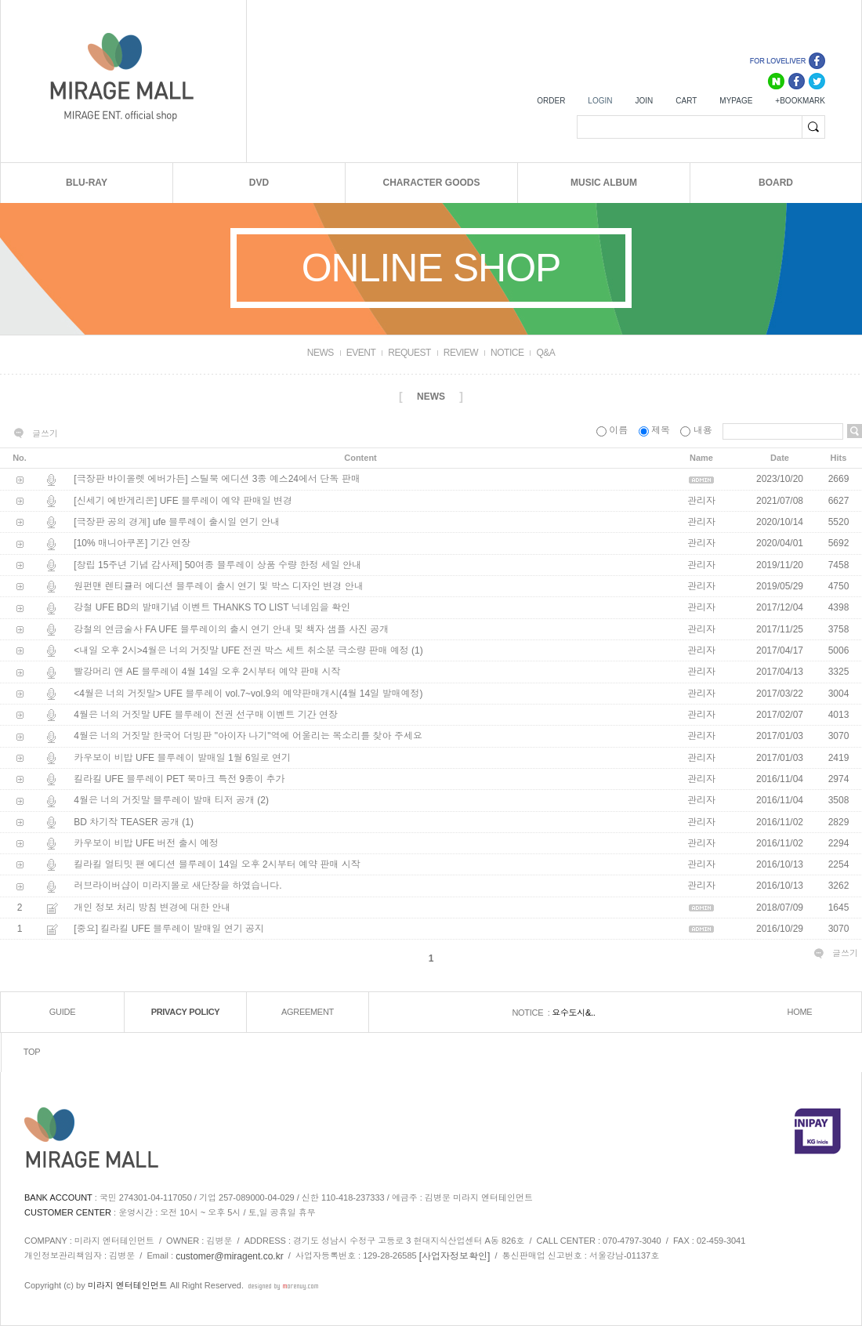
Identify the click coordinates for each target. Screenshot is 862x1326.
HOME (800, 1012)
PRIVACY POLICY (185, 1012)
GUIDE (62, 1012)
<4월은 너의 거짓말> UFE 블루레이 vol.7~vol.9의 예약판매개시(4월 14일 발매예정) (248, 693)
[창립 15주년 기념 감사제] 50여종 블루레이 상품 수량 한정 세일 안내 (217, 565)
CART (686, 100)
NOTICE (507, 352)
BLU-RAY (86, 182)
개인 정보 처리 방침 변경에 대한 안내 (152, 907)
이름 (613, 430)
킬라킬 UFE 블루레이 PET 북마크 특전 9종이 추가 (179, 779)
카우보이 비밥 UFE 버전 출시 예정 (146, 843)
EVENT (361, 352)
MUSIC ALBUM (603, 182)
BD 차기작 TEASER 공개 (126, 822)
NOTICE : (532, 1012)
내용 (697, 430)
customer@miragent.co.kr (230, 1256)
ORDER (551, 100)
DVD (259, 182)
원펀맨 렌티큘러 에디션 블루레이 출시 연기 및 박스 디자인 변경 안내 (218, 586)
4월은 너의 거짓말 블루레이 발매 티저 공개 (164, 800)
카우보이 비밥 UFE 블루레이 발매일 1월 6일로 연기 (182, 757)
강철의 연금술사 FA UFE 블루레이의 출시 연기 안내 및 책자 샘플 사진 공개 (231, 629)
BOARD (776, 182)
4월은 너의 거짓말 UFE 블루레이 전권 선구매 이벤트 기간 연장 (206, 714)
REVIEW (461, 352)
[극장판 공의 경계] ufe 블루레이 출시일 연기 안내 (177, 521)
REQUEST (409, 352)
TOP (32, 1052)
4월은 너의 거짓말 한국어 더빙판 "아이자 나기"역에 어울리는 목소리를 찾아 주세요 (248, 736)
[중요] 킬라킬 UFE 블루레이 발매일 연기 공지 (169, 928)
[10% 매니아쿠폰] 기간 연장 (132, 543)
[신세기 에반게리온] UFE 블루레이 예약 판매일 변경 (183, 500)
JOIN (644, 100)
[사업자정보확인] (455, 1256)
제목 (656, 430)
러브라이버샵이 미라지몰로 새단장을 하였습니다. (177, 886)
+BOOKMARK (800, 100)
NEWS (320, 352)
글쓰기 (45, 433)
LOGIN (600, 100)
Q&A (545, 352)
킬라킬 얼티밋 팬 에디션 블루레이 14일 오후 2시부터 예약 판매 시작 (217, 864)
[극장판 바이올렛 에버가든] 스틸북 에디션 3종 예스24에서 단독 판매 (217, 479)
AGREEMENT (307, 1012)
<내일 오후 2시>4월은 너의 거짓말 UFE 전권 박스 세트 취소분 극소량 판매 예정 (241, 650)
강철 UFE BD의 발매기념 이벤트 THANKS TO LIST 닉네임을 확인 (212, 608)
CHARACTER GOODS (431, 182)
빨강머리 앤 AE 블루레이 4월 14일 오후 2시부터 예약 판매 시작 (207, 672)
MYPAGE (735, 100)
